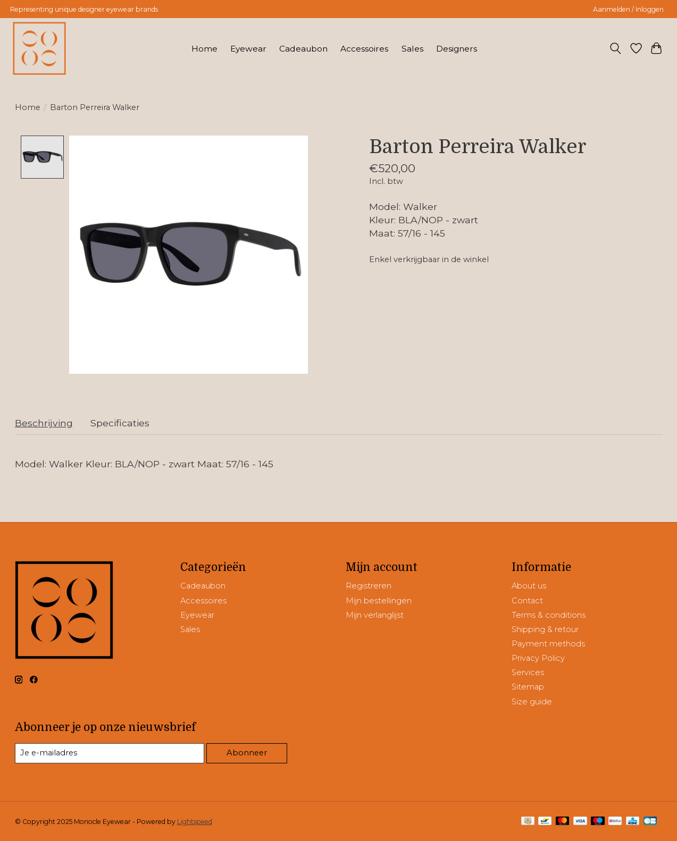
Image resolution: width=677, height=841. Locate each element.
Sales (412, 49)
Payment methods (548, 644)
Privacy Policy (538, 658)
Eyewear (248, 49)
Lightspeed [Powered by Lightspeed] (194, 822)
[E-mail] (109, 753)
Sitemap (528, 687)
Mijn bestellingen (379, 600)
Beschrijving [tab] (44, 422)
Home (204, 49)
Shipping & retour (545, 629)
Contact (527, 600)
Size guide (532, 702)
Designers (456, 49)
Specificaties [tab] (119, 422)
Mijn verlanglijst (375, 615)
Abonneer (247, 753)
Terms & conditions (549, 615)
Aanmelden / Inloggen (628, 9)
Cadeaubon (303, 49)
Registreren (368, 586)
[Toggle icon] (615, 48)
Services (528, 672)
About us (529, 586)
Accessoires (364, 49)
